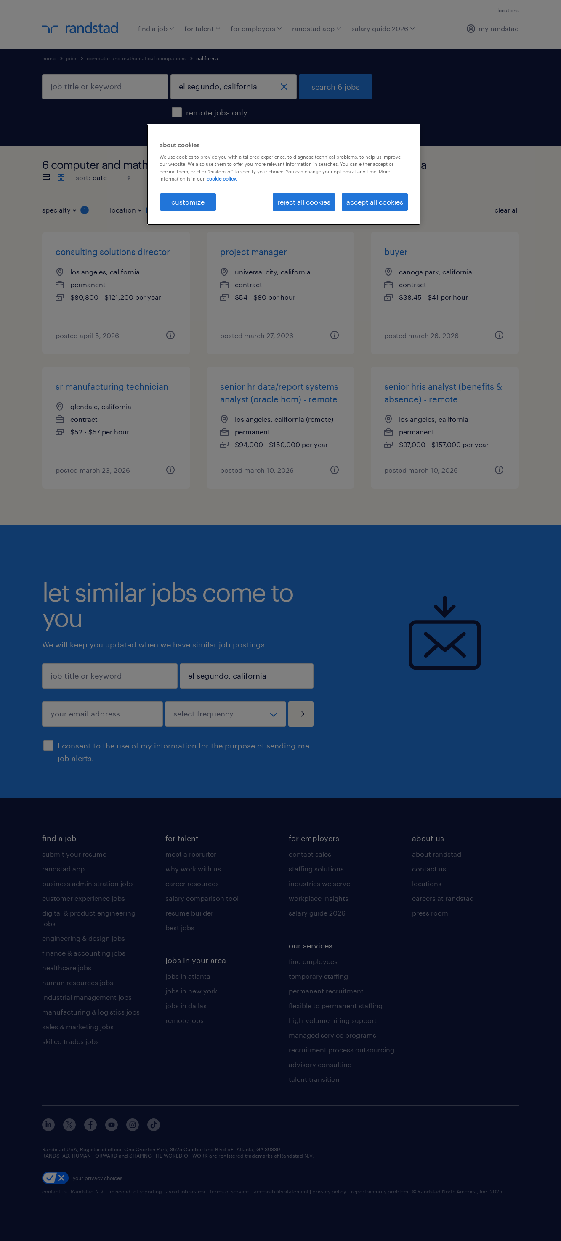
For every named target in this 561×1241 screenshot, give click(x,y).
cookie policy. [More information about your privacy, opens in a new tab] (222, 178)
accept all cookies (374, 202)
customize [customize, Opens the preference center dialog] (188, 202)
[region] (283, 174)
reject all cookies (303, 202)
